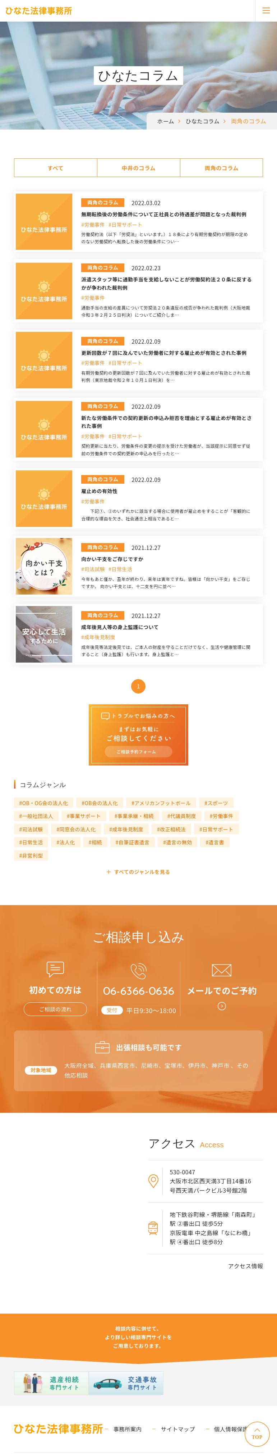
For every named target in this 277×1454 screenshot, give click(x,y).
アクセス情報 (245, 1244)
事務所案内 (138, 1407)
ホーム (164, 121)
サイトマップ (184, 1407)
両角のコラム (221, 167)
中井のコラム (138, 167)
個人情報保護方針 (239, 1407)
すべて (55, 167)
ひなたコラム (202, 121)
